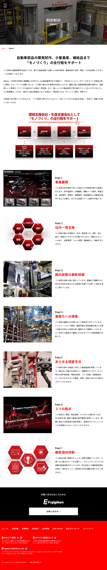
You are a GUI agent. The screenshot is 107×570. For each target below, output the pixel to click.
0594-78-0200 (9, 543)
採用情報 (45, 528)
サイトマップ (88, 528)
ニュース (5, 528)
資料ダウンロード (73, 528)
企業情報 (15, 528)
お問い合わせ (54, 511)
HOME (3, 48)
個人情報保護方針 (35, 562)
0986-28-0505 (40, 543)
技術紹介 (35, 528)
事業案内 (11, 48)
